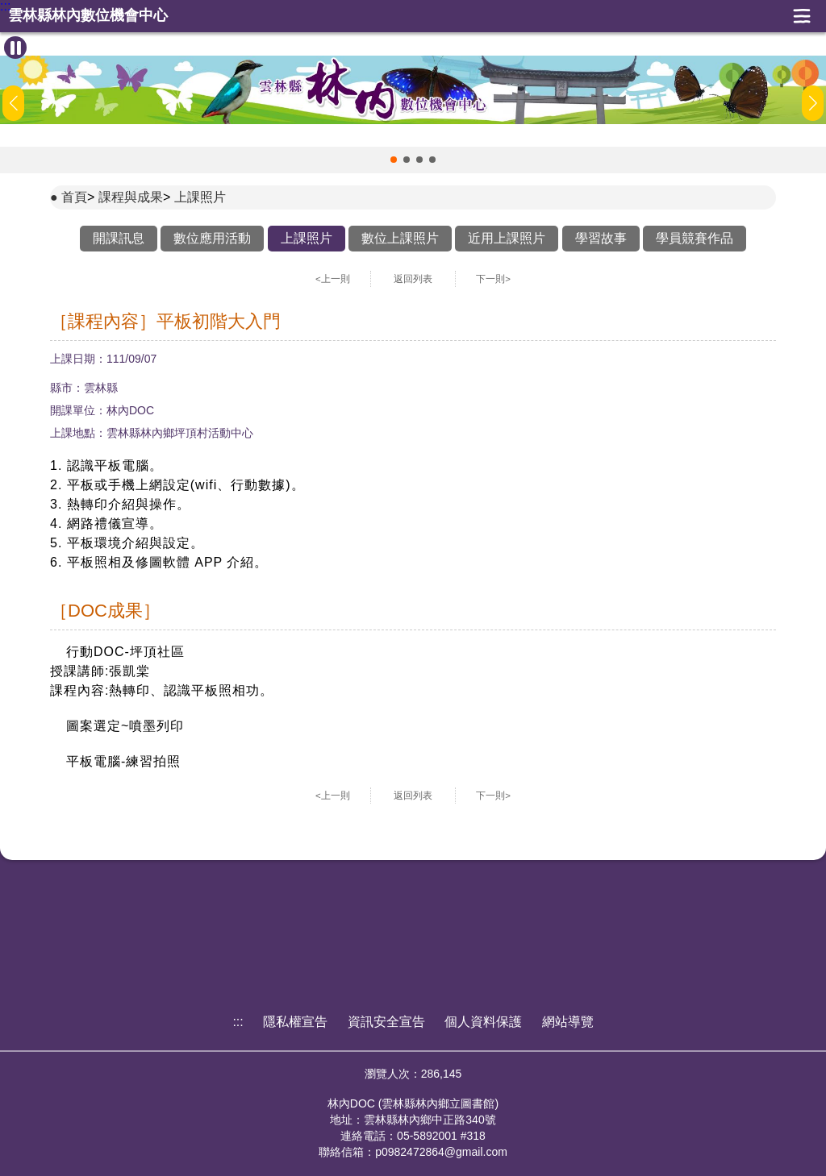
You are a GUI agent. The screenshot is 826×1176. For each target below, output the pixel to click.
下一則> (493, 279)
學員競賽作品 (694, 238)
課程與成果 (130, 197)
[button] (393, 159)
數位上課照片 (400, 238)
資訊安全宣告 (386, 1021)
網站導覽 (568, 1021)
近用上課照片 (506, 238)
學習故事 (601, 238)
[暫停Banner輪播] (15, 47)
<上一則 (332, 279)
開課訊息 (118, 238)
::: (5, 6)
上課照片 (200, 197)
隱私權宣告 (295, 1021)
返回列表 (413, 279)
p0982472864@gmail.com (441, 1151)
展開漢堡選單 (802, 16)
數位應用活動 (212, 238)
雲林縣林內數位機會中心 (88, 15)
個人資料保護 (483, 1021)
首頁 (74, 197)
